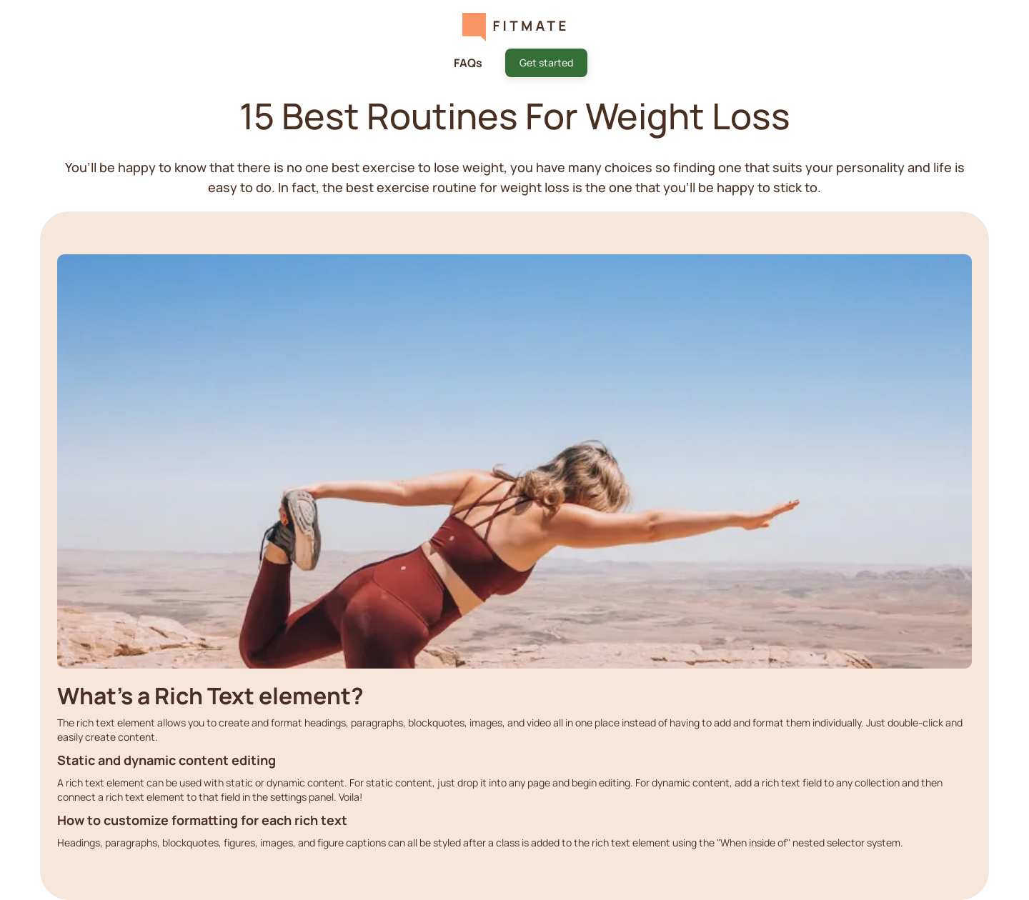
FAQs (468, 63)
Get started (546, 62)
